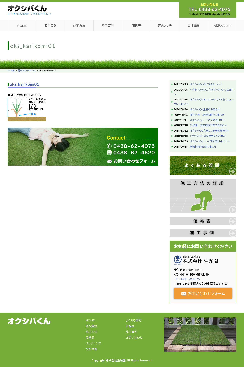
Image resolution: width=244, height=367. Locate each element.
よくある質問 (203, 165)
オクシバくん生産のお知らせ (205, 109)
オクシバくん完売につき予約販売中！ (209, 130)
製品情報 (50, 25)
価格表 (136, 25)
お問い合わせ (222, 25)
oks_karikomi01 (24, 84)
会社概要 (193, 25)
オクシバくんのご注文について (206, 84)
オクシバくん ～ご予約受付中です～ (210, 141)
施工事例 (108, 25)
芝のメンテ (165, 25)
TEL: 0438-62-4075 (187, 279)
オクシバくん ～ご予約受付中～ (207, 120)
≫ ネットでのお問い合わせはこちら (209, 14)
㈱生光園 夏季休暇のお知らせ (207, 114)
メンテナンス (93, 343)
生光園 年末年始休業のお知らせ (208, 125)
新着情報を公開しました (203, 146)
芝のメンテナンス (27, 70)
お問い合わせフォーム (203, 293)
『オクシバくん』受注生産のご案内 (207, 135)
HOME (22, 25)
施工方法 (79, 25)
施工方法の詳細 (203, 183)
